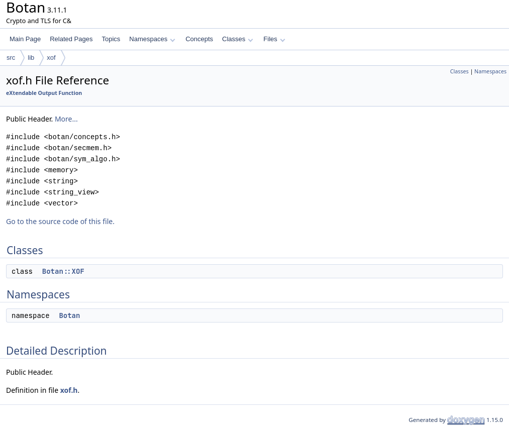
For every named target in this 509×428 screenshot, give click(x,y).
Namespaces (152, 39)
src (11, 57)
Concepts (199, 39)
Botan (69, 315)
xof (51, 57)
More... (66, 119)
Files (274, 39)
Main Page (25, 39)
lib (31, 57)
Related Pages (71, 39)
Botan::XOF (63, 271)
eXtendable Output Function (44, 92)
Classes (237, 39)
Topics (110, 39)
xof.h (69, 390)
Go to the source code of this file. (60, 221)
